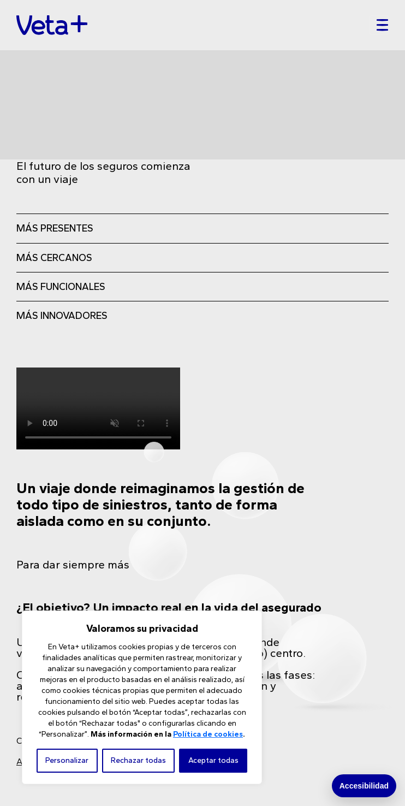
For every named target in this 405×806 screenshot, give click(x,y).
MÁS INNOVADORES (62, 316)
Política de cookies (208, 734)
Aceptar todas (213, 760)
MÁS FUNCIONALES (60, 287)
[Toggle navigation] (379, 25)
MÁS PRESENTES (54, 228)
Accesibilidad (364, 785)
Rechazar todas (138, 760)
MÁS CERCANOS (54, 258)
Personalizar (66, 760)
